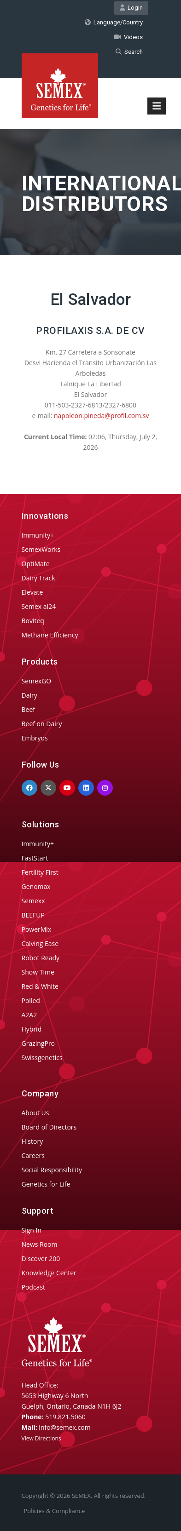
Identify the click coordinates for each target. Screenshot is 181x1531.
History (32, 1141)
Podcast (34, 1287)
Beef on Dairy (42, 723)
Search (129, 51)
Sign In (32, 1230)
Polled (31, 1000)
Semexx (33, 900)
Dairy (29, 695)
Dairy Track (38, 577)
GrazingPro (38, 1043)
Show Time (38, 972)
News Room (40, 1244)
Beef (28, 709)
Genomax (36, 886)
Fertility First (40, 872)
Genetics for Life (46, 1184)
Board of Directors (49, 1127)
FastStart (35, 858)
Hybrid (32, 1029)
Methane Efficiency (50, 635)
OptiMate (36, 563)
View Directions (41, 1438)
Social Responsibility (52, 1169)
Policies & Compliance (54, 1511)
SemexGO (37, 681)
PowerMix (37, 929)
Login (131, 7)
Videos (128, 37)
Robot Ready (41, 957)
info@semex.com (64, 1427)
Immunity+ (38, 535)
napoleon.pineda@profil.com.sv (101, 415)
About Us (35, 1112)
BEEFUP (33, 915)
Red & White (40, 986)
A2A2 (29, 1014)
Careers (33, 1155)
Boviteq (33, 620)
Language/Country (114, 22)
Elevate (32, 592)
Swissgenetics (42, 1057)
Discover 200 (41, 1258)
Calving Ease (40, 943)
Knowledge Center (49, 1272)
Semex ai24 (39, 606)
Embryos (35, 738)
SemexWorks (41, 549)
